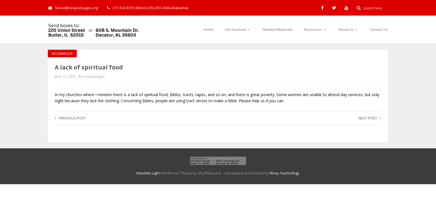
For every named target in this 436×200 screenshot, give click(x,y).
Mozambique (62, 53)
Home (209, 29)
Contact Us (379, 29)
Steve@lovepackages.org (73, 7)
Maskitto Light (148, 173)
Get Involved (238, 29)
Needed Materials (277, 29)
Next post (369, 118)
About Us (348, 29)
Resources (315, 29)
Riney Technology (284, 173)
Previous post (70, 118)
